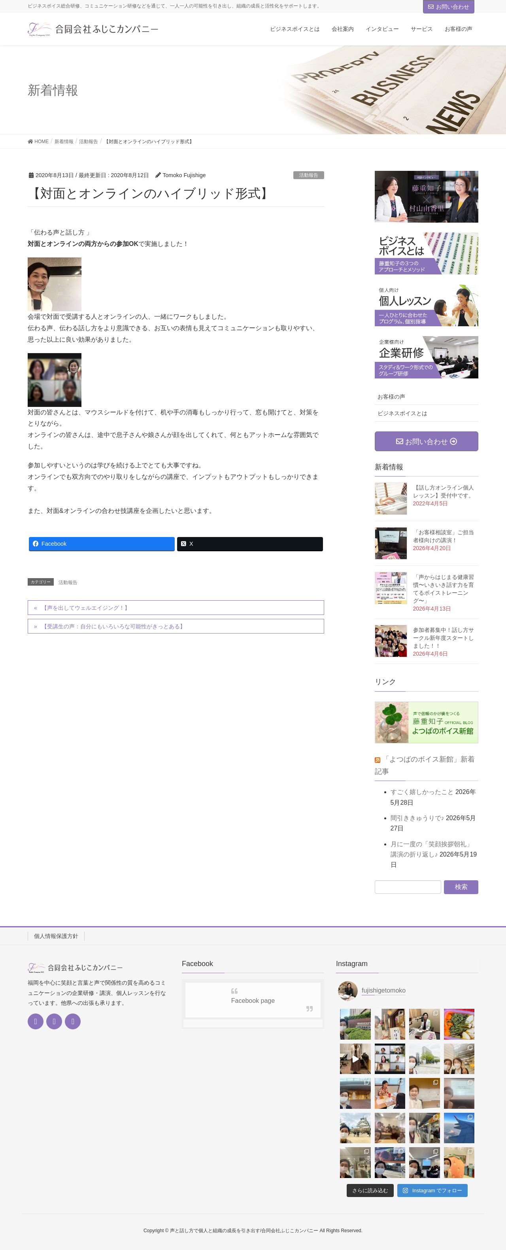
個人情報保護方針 (56, 936)
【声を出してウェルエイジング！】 (86, 608)
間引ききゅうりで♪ (417, 818)
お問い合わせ (448, 7)
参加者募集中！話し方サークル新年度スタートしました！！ (443, 638)
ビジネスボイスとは (402, 413)
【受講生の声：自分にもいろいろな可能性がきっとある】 (113, 626)
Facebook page (253, 1000)
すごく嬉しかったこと (422, 792)
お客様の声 (391, 396)
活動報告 (308, 175)
